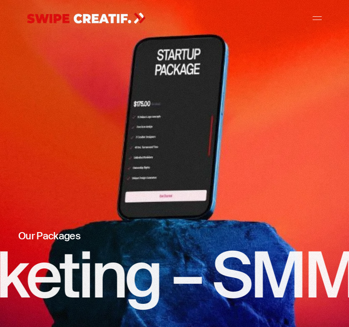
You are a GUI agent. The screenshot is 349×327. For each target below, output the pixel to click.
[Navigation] (317, 18)
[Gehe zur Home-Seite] (86, 18)
